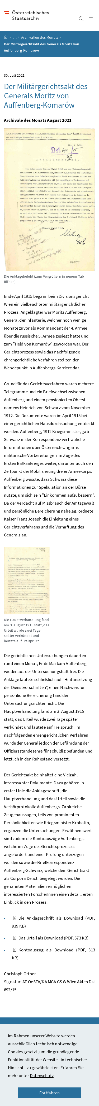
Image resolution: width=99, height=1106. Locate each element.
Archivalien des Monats (39, 37)
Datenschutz (42, 1075)
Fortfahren (49, 1093)
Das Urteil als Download (51, 938)
